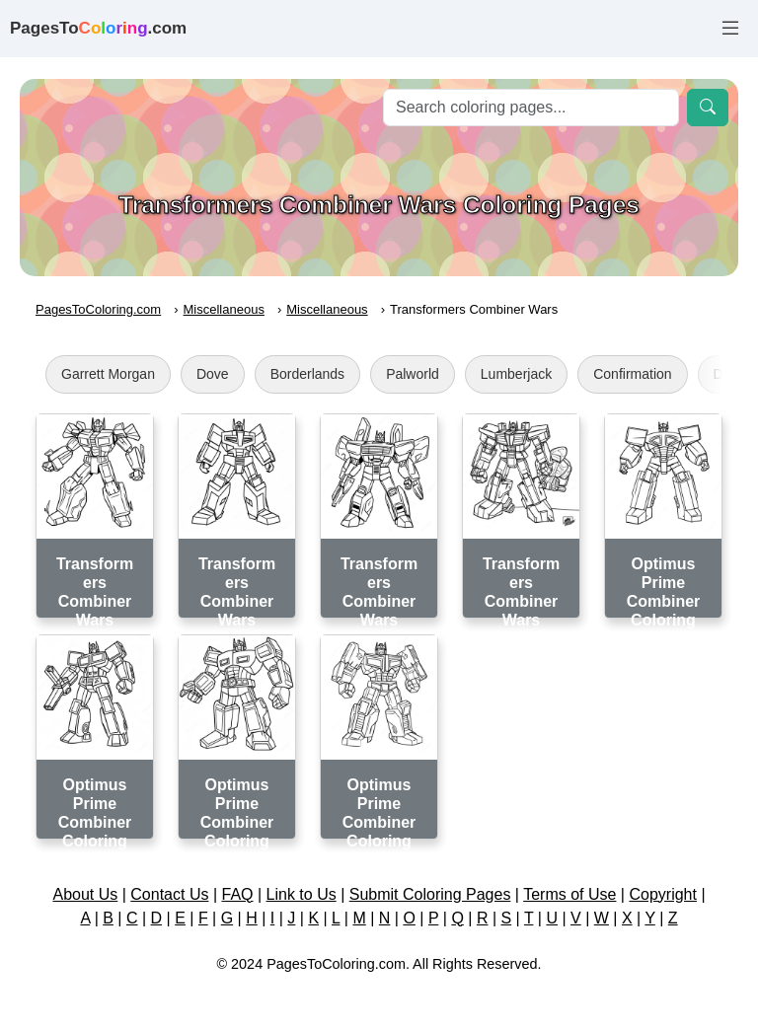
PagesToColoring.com (98, 309)
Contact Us (169, 894)
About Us (84, 894)
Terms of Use (569, 894)
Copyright (662, 894)
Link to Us (301, 894)
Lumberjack (516, 374)
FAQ (238, 894)
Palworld (412, 374)
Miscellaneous (224, 309)
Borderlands (307, 374)
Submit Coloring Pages (430, 894)
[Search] (531, 107)
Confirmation (632, 374)
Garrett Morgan (108, 374)
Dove (212, 374)
